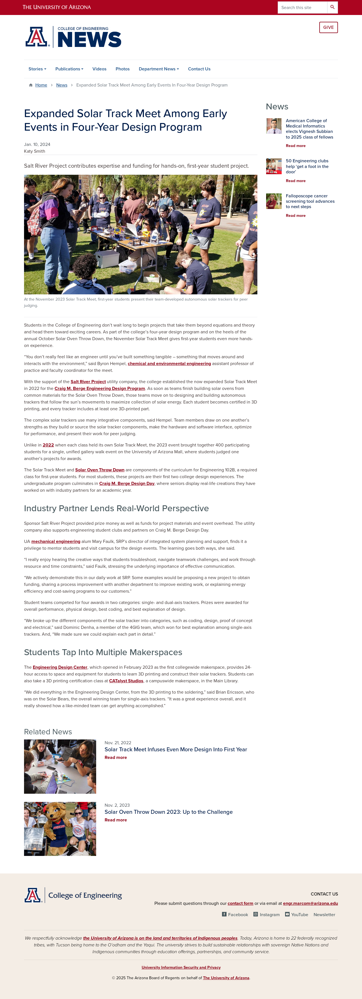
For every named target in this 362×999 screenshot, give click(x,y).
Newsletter (324, 915)
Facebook (238, 915)
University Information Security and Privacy (181, 967)
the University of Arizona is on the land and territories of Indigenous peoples (160, 938)
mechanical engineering (55, 541)
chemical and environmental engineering (169, 363)
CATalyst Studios (126, 681)
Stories (36, 69)
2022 (48, 445)
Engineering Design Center (60, 667)
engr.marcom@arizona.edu (310, 903)
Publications (67, 69)
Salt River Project (88, 382)
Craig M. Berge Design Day (126, 483)
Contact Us (199, 69)
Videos (99, 69)
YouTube (299, 915)
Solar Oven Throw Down (99, 470)
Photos (123, 69)
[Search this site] (302, 7)
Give (328, 27)
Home (41, 85)
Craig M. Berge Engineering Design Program (100, 388)
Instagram (270, 915)
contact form (240, 903)
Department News (157, 69)
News (61, 85)
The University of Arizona (226, 978)
